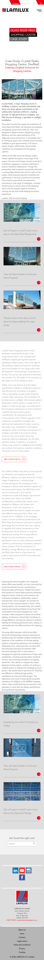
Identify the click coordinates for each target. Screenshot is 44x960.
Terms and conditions (22, 945)
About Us (20, 2)
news (22, 933)
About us (22, 930)
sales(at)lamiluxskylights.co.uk (27, 920)
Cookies (22, 952)
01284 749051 (11, 920)
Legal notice (22, 941)
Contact (11, 2)
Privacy (22, 948)
